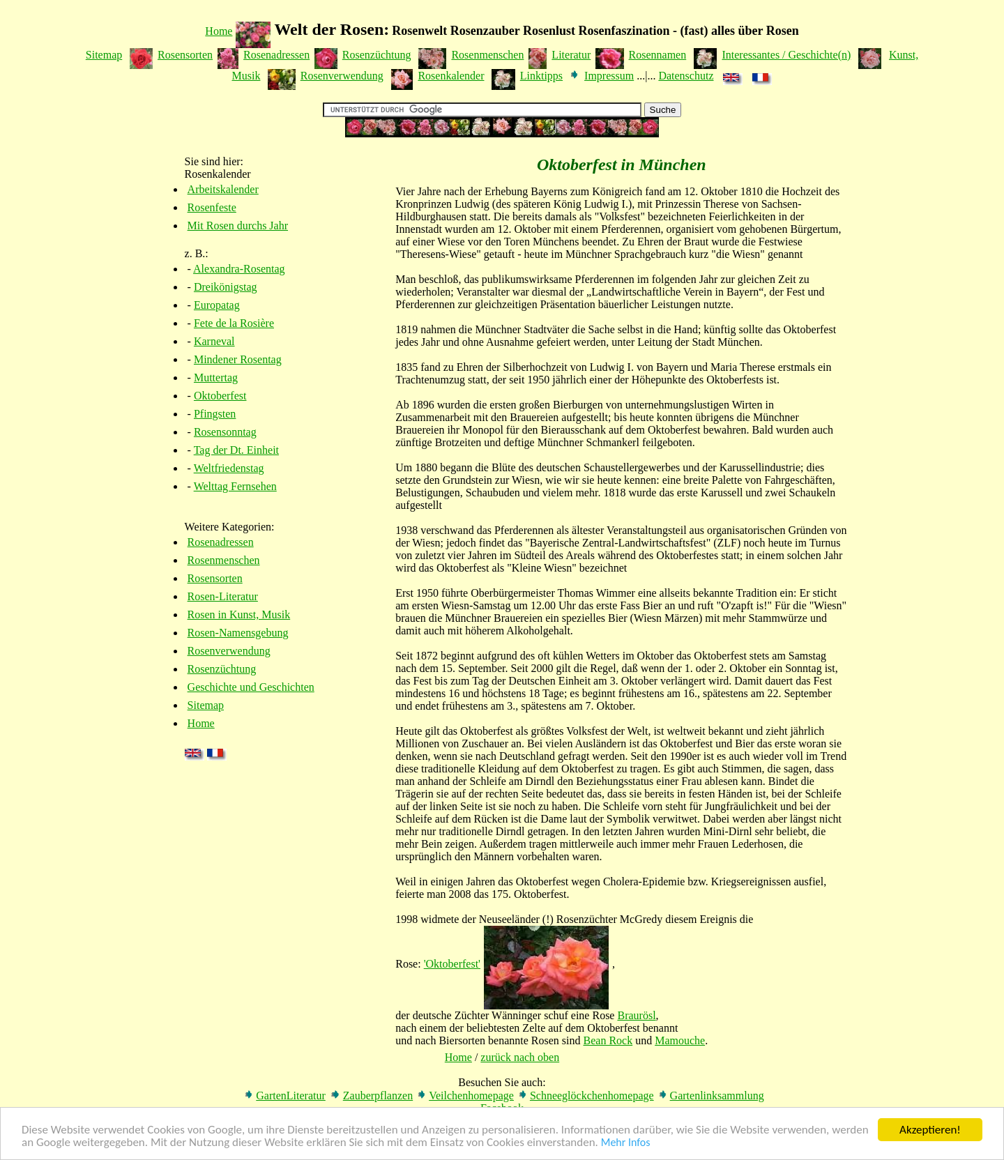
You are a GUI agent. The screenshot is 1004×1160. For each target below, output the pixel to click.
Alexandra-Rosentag (239, 269)
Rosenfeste (212, 207)
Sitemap (104, 55)
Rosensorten (185, 55)
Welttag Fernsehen (235, 486)
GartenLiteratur (291, 1095)
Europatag (217, 305)
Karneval (214, 341)
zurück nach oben (519, 1057)
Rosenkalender (451, 76)
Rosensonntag (225, 432)
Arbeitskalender (223, 189)
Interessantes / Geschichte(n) (786, 55)
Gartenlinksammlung (717, 1095)
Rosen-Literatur (223, 596)
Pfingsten (215, 414)
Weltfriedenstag (229, 468)
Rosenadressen (276, 55)
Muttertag (216, 377)
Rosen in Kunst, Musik (239, 614)
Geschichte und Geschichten (251, 687)
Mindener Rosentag (238, 359)
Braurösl (636, 1015)
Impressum (609, 76)
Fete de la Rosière (234, 323)
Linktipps (541, 76)
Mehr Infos (626, 1145)
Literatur (571, 55)
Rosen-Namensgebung (238, 633)
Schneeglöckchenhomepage (592, 1095)
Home (218, 31)
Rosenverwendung (342, 76)
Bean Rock (608, 1040)
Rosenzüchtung (376, 55)
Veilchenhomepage (471, 1095)
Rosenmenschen (487, 55)
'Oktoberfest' (452, 964)
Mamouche (680, 1040)
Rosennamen (658, 55)
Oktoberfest (220, 396)
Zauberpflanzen (378, 1095)
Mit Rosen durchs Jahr (238, 225)
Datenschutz (685, 76)
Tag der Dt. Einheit (236, 450)
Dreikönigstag (225, 287)
